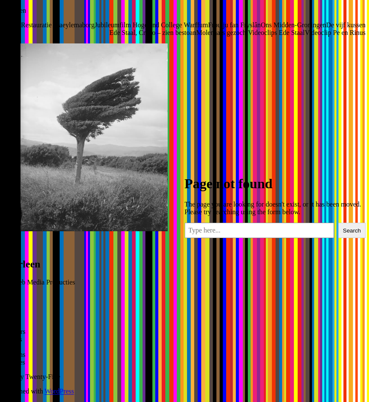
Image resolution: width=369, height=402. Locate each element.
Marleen (14, 10)
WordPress (59, 391)
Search (352, 230)
